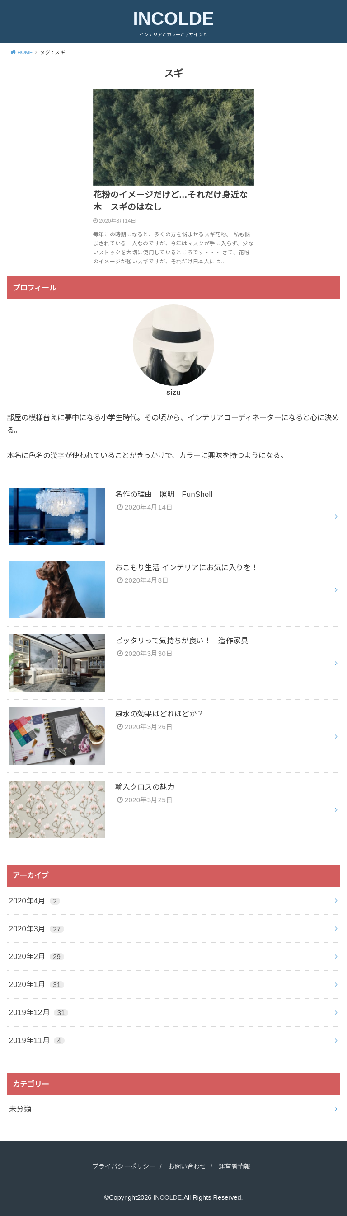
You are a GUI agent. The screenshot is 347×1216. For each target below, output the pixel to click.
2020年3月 (36, 929)
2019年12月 (38, 1012)
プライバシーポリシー (121, 1166)
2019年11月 (37, 1040)
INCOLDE (173, 18)
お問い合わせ (188, 1166)
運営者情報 (238, 1166)
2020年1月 (36, 984)
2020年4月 (34, 901)
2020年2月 (36, 956)
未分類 (20, 1109)
